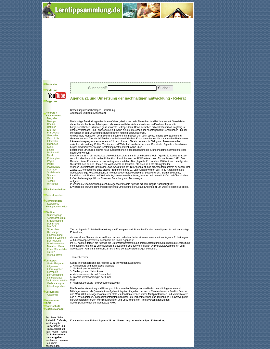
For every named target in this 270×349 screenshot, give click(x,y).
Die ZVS (51, 226)
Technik (51, 181)
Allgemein (52, 266)
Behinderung (54, 240)
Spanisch (52, 175)
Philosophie (53, 158)
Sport (50, 178)
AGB (48, 303)
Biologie (51, 121)
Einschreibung (55, 235)
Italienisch (52, 144)
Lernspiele (52, 272)
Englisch (51, 129)
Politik (50, 164)
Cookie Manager (55, 309)
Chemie (51, 124)
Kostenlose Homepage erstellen (56, 205)
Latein (50, 149)
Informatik (52, 141)
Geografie (52, 135)
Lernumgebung (55, 274)
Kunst (50, 146)
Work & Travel (54, 255)
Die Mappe (53, 232)
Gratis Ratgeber (55, 263)
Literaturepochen (56, 286)
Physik (50, 161)
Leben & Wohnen (56, 237)
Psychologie (53, 166)
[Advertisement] (118, 49)
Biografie (52, 118)
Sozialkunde (53, 172)
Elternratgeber (55, 269)
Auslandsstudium (56, 218)
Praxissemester (55, 243)
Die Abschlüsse (55, 246)
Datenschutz (53, 306)
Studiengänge (54, 215)
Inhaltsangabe (54, 277)
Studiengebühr (55, 220)
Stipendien (53, 229)
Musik (50, 155)
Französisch (53, 132)
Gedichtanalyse (55, 283)
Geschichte (53, 138)
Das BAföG (53, 223)
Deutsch (51, 127)
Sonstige (52, 169)
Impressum (52, 300)
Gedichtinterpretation (57, 280)
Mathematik (53, 152)
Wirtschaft (52, 183)
